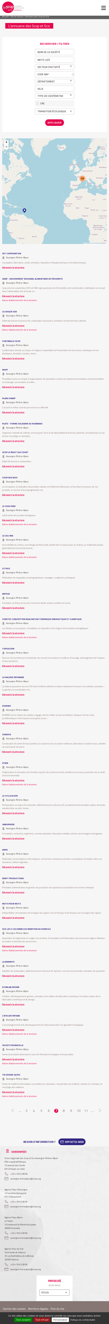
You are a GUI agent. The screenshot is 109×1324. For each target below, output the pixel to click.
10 (79, 1111)
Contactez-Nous (74, 1142)
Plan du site (57, 1309)
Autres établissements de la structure (19, 300)
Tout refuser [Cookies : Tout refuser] (42, 1320)
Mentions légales (38, 1309)
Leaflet (86, 243)
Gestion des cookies (14, 1309)
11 (86, 1111)
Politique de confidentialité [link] (82, 1319)
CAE (42, 103)
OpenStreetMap (95, 243)
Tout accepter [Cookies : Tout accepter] (23, 1320)
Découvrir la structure (13, 267)
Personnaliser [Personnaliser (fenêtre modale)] (60, 1320)
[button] (24, 210)
